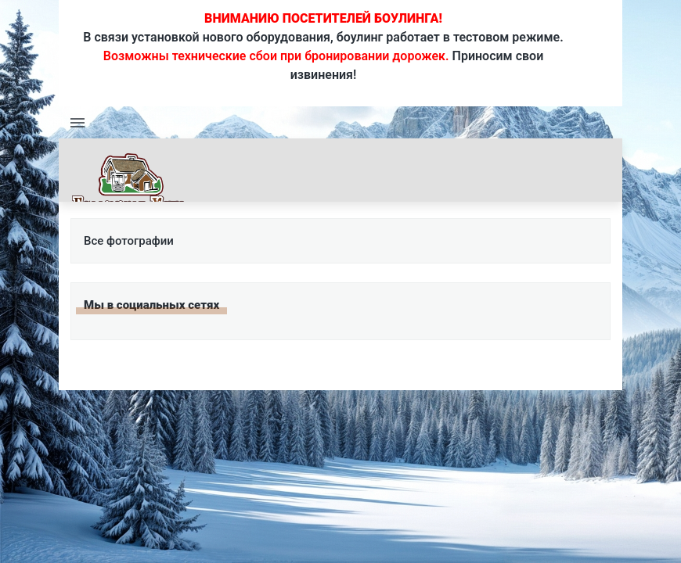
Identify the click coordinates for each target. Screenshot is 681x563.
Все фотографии (129, 241)
